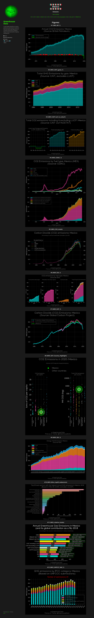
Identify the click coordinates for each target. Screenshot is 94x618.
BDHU (4, 613)
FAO (52, 17)
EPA (49, 17)
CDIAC (38, 17)
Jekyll (8, 611)
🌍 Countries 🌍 (6, 40)
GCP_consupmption (61, 17)
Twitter (5, 39)
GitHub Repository (7, 37)
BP (31, 17)
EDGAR (42, 17)
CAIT (34, 17)
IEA (67, 17)
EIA (45, 17)
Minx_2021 (72, 17)
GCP (55, 17)
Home (5, 35)
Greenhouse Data (9, 22)
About (4, 42)
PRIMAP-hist (78, 17)
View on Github (56, 14)
